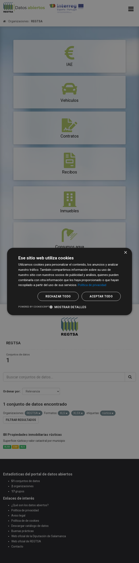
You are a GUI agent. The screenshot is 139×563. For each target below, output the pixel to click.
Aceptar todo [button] (101, 296)
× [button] (125, 252)
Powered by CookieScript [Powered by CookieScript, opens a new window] (33, 306)
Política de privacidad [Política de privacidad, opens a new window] (92, 285)
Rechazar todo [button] (58, 296)
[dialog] (69, 281)
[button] (67, 307)
